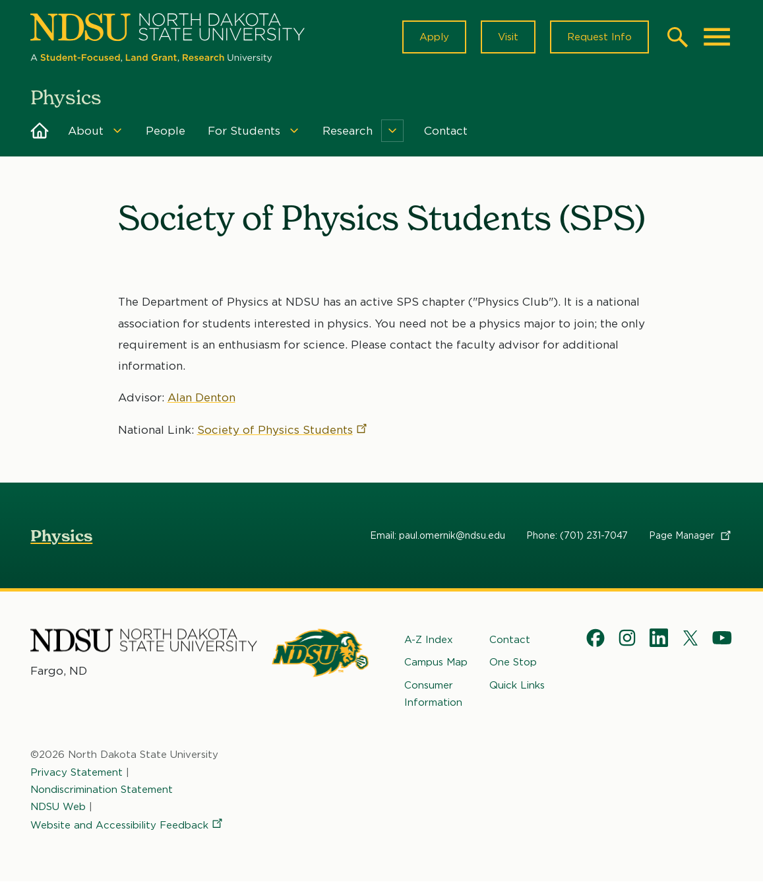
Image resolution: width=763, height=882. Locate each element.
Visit (508, 37)
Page (691, 535)
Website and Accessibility (127, 826)
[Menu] (117, 130)
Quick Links (517, 685)
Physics (61, 535)
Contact (446, 130)
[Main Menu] (717, 37)
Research (347, 130)
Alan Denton (201, 398)
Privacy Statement (76, 772)
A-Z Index (428, 640)
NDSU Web (58, 807)
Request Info (599, 37)
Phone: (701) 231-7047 (577, 535)
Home (39, 130)
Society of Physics (283, 429)
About (86, 130)
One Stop (513, 663)
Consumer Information (433, 693)
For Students (244, 130)
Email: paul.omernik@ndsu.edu (437, 535)
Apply (434, 37)
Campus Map (436, 663)
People (165, 130)
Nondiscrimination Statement (101, 790)
